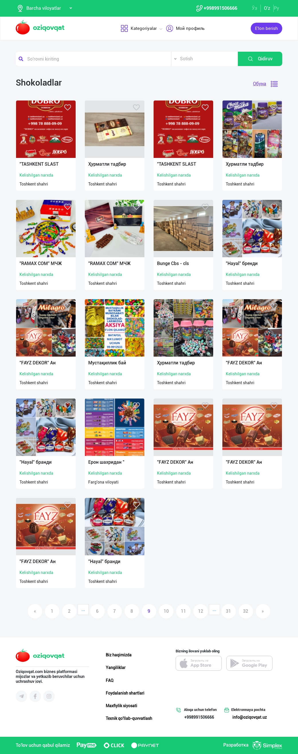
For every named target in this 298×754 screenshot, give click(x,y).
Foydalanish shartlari (125, 693)
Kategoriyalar (138, 28)
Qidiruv (260, 59)
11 (183, 611)
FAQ (109, 680)
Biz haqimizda (119, 655)
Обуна (259, 83)
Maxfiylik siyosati (121, 705)
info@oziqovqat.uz (249, 717)
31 (228, 611)
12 (200, 611)
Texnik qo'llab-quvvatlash (129, 718)
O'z (267, 8)
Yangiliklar (116, 667)
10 (166, 611)
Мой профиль (185, 28)
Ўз (254, 8)
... (83, 609)
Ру (276, 8)
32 (245, 611)
